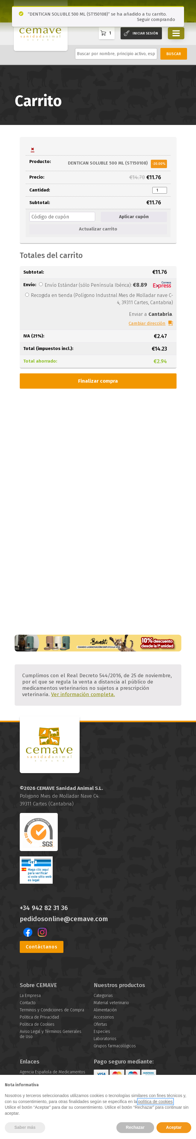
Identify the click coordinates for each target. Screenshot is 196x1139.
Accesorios (104, 1017)
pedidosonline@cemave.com (64, 919)
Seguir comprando (156, 19)
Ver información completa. (83, 694)
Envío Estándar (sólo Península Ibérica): (109, 285)
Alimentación (105, 1010)
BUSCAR (173, 54)
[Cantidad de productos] (159, 190)
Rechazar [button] (135, 1127)
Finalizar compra (98, 381)
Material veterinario (111, 1002)
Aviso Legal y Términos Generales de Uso (50, 1034)
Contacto (28, 1002)
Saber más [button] (25, 1127)
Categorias (103, 995)
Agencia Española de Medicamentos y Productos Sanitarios (52, 1074)
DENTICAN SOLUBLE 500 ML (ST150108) (108, 162)
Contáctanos (41, 947)
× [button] (32, 149)
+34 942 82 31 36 (44, 908)
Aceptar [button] (174, 1127)
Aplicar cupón (134, 216)
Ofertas (100, 1024)
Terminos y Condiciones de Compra (52, 1010)
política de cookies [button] (155, 1101)
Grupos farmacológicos (115, 1046)
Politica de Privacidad (39, 1017)
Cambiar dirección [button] (147, 323)
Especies (102, 1031)
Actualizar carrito (98, 229)
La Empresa (30, 995)
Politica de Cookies (37, 1024)
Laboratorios (105, 1038)
